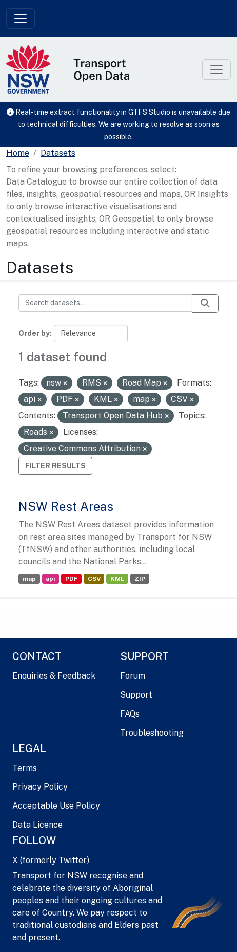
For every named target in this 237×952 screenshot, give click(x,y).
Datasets (58, 153)
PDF (71, 578)
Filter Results (55, 466)
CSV (94, 578)
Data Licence (37, 825)
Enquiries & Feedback (53, 676)
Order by (34, 333)
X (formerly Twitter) (50, 860)
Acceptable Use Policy (56, 806)
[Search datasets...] (105, 303)
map (29, 578)
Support (136, 695)
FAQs (130, 714)
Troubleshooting (152, 733)
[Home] (17, 153)
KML (117, 578)
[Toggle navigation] (20, 18)
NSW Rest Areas (65, 506)
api (50, 578)
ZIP (139, 578)
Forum (132, 676)
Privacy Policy (40, 787)
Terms (24, 768)
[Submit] (205, 303)
